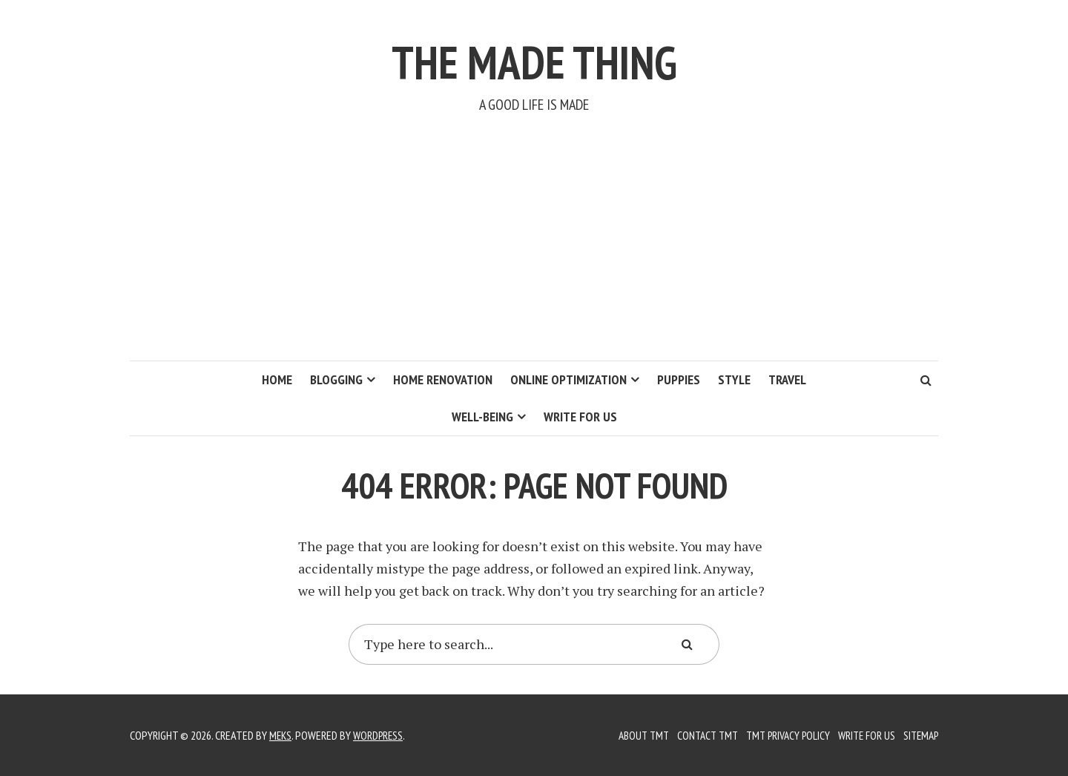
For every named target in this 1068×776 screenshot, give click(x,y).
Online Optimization (568, 379)
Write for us (580, 416)
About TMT (629, 735)
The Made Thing (534, 57)
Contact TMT (696, 735)
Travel (787, 379)
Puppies (678, 379)
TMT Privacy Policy (780, 735)
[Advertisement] (534, 249)
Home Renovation (442, 379)
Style (734, 379)
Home (277, 379)
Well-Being (482, 416)
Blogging (336, 379)
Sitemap (919, 735)
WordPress (381, 735)
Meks (281, 735)
